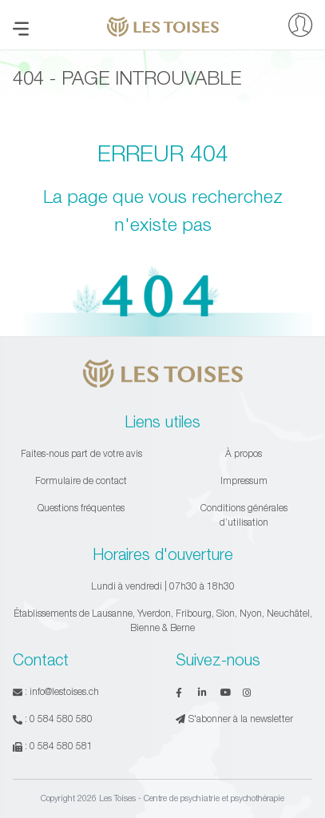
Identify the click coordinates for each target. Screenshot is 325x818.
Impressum (244, 480)
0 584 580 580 (61, 719)
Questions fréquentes (81, 508)
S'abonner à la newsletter (234, 719)
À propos (243, 453)
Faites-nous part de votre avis (81, 453)
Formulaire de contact (81, 480)
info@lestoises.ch (64, 691)
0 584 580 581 (61, 746)
